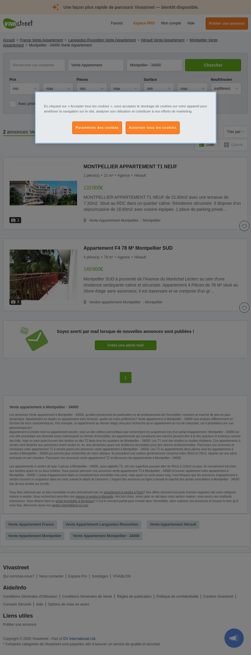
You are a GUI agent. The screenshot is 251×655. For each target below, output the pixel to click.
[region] (125, 117)
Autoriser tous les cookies (152, 127)
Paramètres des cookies (97, 127)
